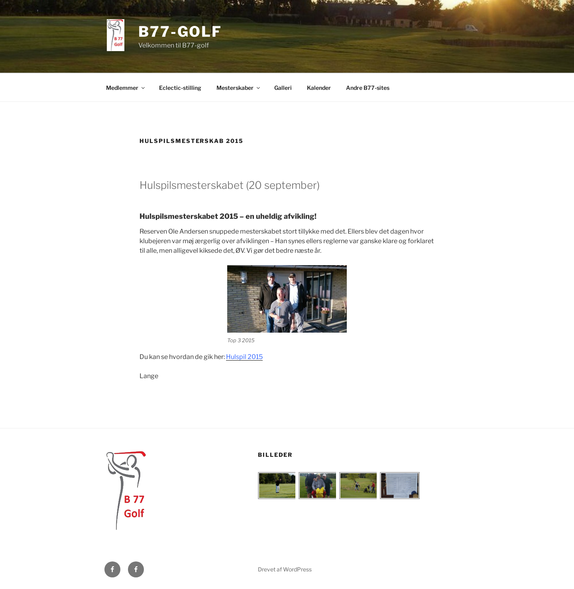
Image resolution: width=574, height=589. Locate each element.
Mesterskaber (238, 87)
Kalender (319, 87)
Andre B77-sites (367, 87)
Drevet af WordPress (285, 569)
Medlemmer (126, 87)
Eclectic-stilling (180, 87)
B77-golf (180, 31)
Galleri (283, 87)
